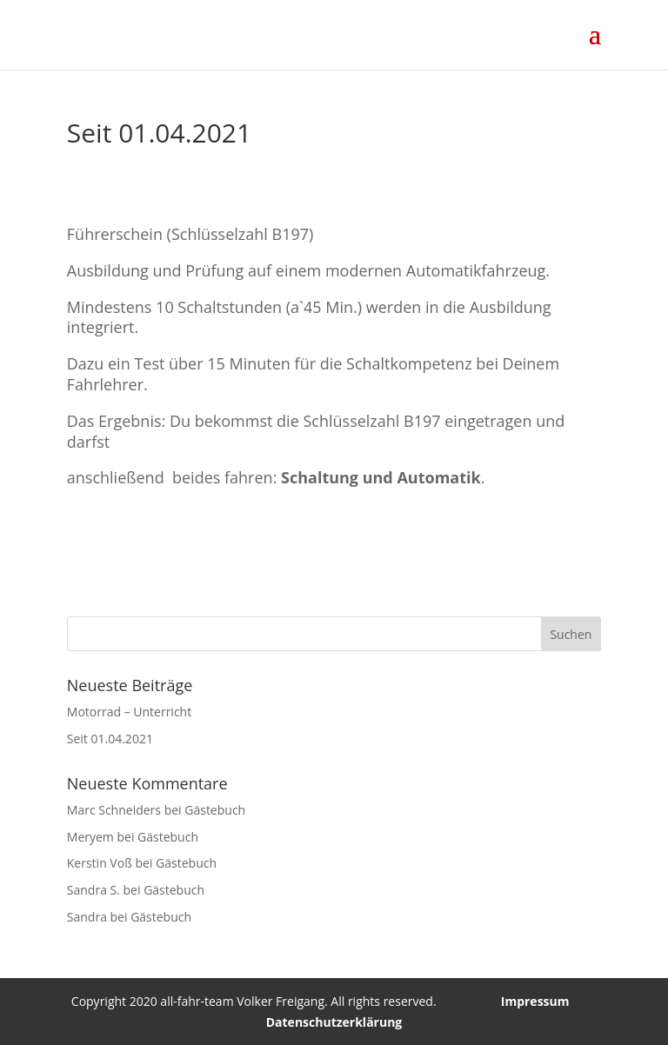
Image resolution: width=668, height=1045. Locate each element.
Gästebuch (214, 810)
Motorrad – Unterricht (129, 711)
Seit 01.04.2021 (110, 738)
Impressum (535, 1001)
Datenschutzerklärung (334, 1022)
